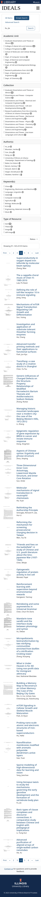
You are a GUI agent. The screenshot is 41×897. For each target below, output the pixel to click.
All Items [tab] (8, 18)
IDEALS (11, 8)
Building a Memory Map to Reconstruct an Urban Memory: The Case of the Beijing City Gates (27, 688)
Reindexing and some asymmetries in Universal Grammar (28, 606)
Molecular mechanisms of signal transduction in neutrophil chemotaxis (28, 492)
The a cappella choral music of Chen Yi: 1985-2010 (28, 278)
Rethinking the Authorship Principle (27, 509)
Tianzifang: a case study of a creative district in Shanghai (27, 364)
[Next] (32, 253)
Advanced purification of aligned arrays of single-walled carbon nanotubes (27, 844)
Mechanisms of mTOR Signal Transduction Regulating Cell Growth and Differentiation (28, 309)
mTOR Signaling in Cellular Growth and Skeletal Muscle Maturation (27, 709)
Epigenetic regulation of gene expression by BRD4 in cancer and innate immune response (28, 436)
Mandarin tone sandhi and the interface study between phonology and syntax (27, 623)
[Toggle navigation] (38, 8)
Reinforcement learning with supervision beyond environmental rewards (27, 589)
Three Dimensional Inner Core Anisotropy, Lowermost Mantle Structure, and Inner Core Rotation (27, 472)
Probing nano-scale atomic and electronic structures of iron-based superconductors (28, 727)
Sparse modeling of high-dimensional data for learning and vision (28, 768)
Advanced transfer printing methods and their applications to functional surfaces (28, 348)
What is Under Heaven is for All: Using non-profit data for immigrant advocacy (28, 668)
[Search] (15, 28)
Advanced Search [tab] (12, 22)
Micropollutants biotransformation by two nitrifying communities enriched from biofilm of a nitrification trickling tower (28, 646)
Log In (36, 2)
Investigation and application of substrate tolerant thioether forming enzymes (26, 329)
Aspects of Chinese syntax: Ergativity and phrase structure (28, 453)
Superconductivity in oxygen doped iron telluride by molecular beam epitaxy (28, 261)
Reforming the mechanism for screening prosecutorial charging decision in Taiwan (27, 529)
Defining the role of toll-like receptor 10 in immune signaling (28, 292)
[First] (5, 253)
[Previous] (10, 253)
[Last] (37, 253)
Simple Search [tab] (22, 18)
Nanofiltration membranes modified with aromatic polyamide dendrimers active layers (28, 749)
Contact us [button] (8, 869)
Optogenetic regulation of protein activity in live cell (27, 572)
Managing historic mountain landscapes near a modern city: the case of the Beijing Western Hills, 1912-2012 (28, 415)
